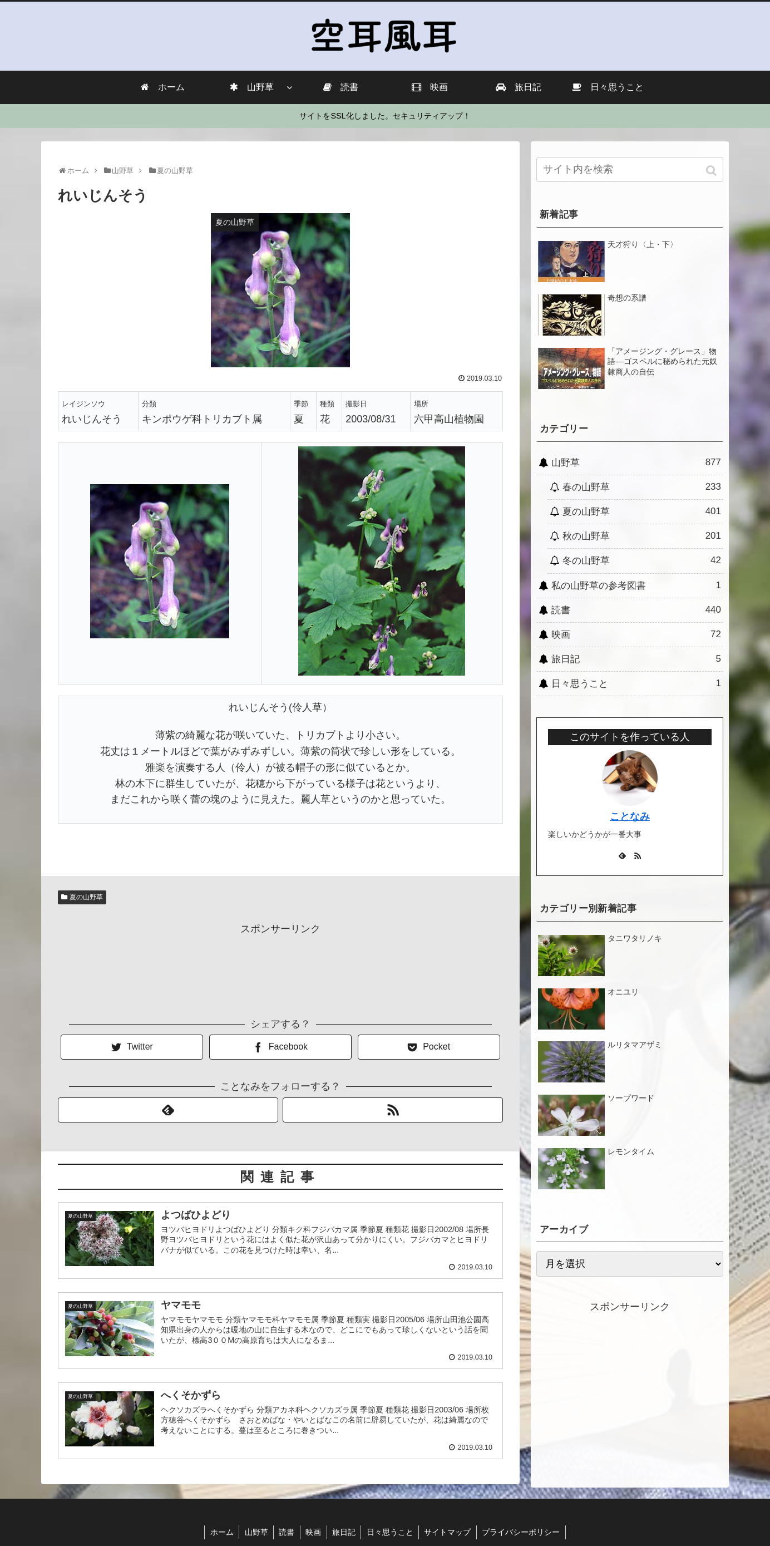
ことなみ (630, 816)
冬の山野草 (641, 560)
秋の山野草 (641, 536)
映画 (636, 634)
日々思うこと (636, 683)
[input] (629, 169)
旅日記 (636, 659)
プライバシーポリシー (523, 1532)
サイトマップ (449, 1532)
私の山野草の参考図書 (636, 585)
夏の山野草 (86, 897)
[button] (712, 170)
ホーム (219, 1532)
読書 (636, 610)
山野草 (636, 462)
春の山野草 (641, 487)
